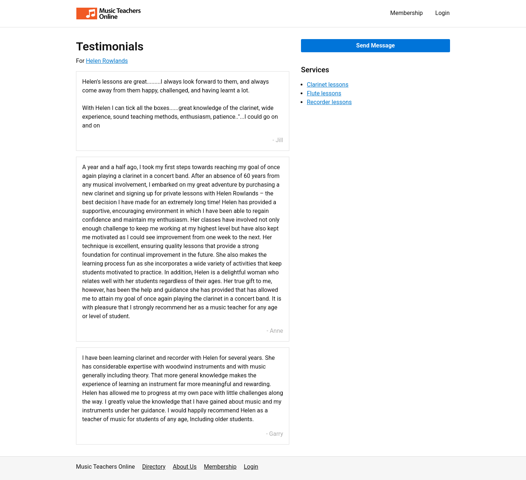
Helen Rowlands (107, 60)
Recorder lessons (329, 102)
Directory (153, 466)
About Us (185, 466)
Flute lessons (324, 93)
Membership (406, 12)
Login (442, 12)
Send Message (375, 45)
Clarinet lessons (327, 84)
